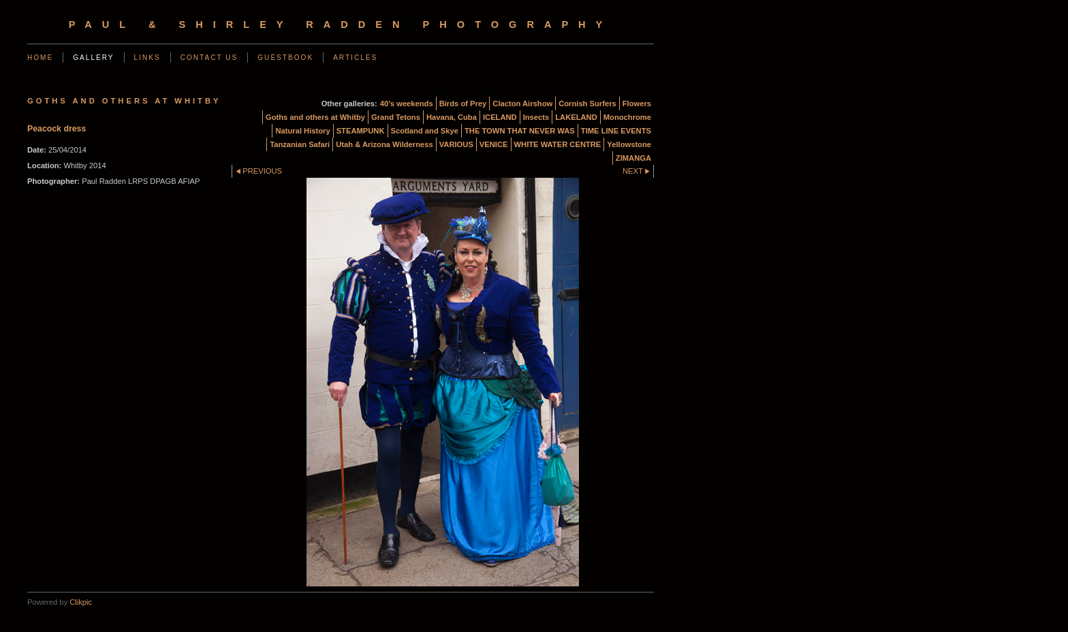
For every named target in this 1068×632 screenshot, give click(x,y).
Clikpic (80, 602)
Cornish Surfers (587, 103)
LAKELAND (576, 117)
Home (40, 57)
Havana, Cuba (451, 117)
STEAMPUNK (360, 131)
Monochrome (627, 117)
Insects (536, 117)
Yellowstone (629, 144)
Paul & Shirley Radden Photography (341, 24)
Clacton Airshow (522, 103)
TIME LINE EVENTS (616, 131)
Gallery (93, 57)
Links (147, 57)
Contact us (209, 57)
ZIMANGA (633, 158)
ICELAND (500, 117)
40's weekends (406, 103)
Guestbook (285, 57)
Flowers (637, 103)
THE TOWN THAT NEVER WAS (520, 131)
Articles (355, 57)
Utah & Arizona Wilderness (384, 144)
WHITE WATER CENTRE (557, 144)
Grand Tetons (395, 117)
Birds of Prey (463, 103)
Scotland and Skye (424, 131)
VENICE (494, 144)
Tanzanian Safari (300, 144)
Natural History (302, 131)
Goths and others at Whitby (315, 117)
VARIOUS (456, 144)
